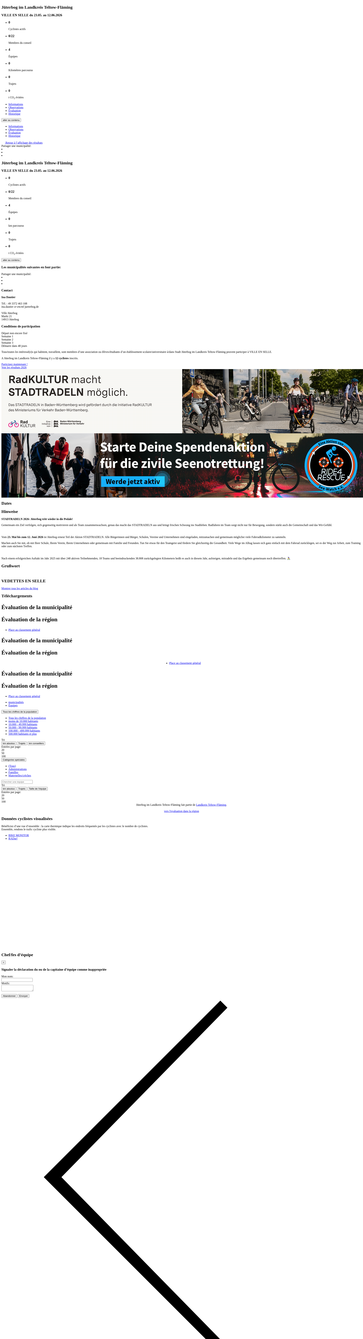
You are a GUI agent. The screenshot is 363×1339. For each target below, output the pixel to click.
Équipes (13, 705)
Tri (3, 739)
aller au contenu (11, 120)
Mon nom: (7, 976)
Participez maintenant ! (14, 364)
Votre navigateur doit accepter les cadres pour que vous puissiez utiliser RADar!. (27, 896)
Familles (13, 772)
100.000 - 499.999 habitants (24, 730)
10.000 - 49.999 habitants (22, 724)
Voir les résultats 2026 (13, 367)
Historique (14, 113)
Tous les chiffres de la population (20, 711)
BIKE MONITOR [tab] (18, 835)
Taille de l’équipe (37, 788)
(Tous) (12, 765)
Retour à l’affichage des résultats (22, 142)
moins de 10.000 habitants (23, 721)
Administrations (17, 769)
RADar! (13, 838)
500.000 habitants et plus (22, 733)
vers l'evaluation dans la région (181, 811)
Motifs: (5, 983)
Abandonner (9, 997)
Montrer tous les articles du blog (19, 588)
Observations (15, 107)
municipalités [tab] (16, 702)
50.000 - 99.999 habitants (22, 727)
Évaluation (14, 110)
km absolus (9, 743)
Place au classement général (24, 629)
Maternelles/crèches (19, 775)
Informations (15, 104)
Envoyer (23, 997)
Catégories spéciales (14, 759)
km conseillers (36, 743)
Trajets (21, 743)
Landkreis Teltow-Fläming (211, 804)
